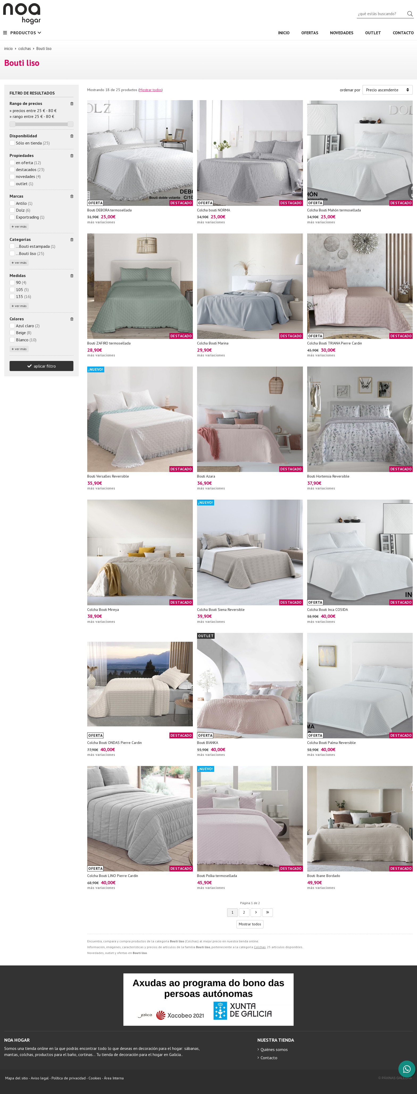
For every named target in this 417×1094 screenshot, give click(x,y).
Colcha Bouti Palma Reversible (331, 742)
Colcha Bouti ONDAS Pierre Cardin (114, 742)
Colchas (260, 947)
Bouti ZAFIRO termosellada (109, 343)
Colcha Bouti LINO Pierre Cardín (112, 875)
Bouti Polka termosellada (217, 875)
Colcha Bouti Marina (212, 343)
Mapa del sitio (16, 1078)
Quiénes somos (274, 1049)
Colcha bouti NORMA (213, 210)
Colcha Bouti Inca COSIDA (327, 609)
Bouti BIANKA (207, 742)
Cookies (95, 1078)
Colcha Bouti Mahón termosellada (334, 210)
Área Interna (114, 1078)
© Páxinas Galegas (395, 1078)
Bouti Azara (206, 476)
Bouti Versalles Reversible (108, 476)
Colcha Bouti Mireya (103, 609)
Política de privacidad (69, 1078)
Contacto (269, 1057)
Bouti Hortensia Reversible (328, 476)
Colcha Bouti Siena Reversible (221, 609)
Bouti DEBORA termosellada (109, 210)
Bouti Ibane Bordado (323, 875)
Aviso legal (40, 1078)
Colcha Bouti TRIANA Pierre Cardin (334, 343)
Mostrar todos (150, 89)
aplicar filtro (45, 366)
